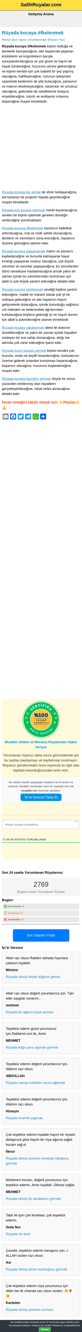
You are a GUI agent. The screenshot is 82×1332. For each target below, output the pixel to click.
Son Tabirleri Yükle (41, 935)
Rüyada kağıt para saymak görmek (32, 1047)
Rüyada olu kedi (18, 1234)
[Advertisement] (41, 147)
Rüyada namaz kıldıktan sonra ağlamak (35, 1083)
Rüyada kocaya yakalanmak (23, 328)
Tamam (45, 1329)
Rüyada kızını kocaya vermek (24, 351)
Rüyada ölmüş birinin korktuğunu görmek (36, 1269)
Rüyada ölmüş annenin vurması (29, 1310)
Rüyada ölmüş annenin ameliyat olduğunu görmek (37, 1161)
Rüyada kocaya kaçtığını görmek (26, 379)
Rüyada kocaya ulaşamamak (23, 251)
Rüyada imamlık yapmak (24, 1118)
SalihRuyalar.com (41, 4)
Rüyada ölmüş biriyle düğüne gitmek (33, 977)
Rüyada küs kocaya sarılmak (23, 210)
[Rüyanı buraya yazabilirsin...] (40, 824)
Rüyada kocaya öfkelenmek (33, 32)
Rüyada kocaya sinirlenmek (22, 289)
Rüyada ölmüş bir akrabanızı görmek (33, 1199)
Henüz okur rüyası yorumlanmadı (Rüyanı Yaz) (33, 39)
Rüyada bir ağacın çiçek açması (30, 1012)
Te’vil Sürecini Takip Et (41, 797)
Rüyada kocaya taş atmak (21, 192)
